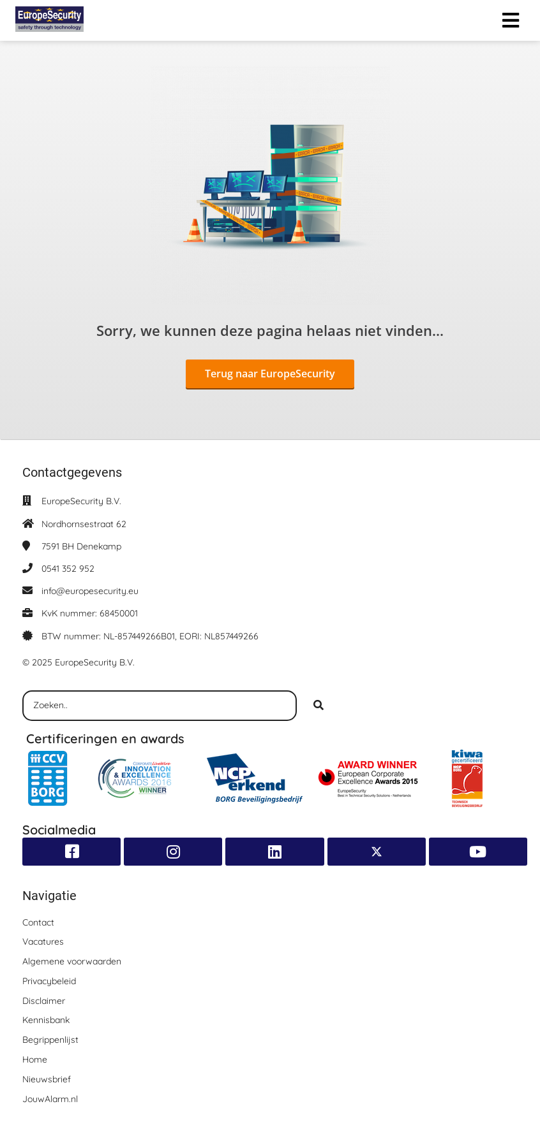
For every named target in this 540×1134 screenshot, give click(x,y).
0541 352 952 (67, 568)
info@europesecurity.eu (90, 591)
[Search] (318, 705)
